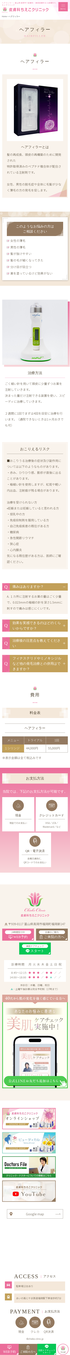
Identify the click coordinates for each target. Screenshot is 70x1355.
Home (4, 16)
